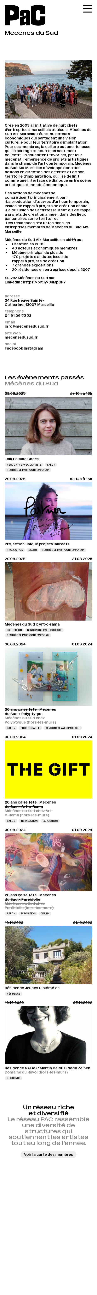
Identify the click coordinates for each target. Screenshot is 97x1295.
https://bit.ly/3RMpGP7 (44, 282)
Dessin (45, 913)
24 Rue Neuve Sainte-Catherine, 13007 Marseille (29, 302)
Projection (15, 549)
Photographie (30, 728)
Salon (51, 464)
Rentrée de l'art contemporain (28, 469)
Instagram (33, 348)
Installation (29, 820)
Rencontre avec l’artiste (24, 464)
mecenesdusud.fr (21, 337)
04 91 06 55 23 (18, 315)
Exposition (14, 630)
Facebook (14, 348)
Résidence (13, 993)
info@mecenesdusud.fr (27, 326)
